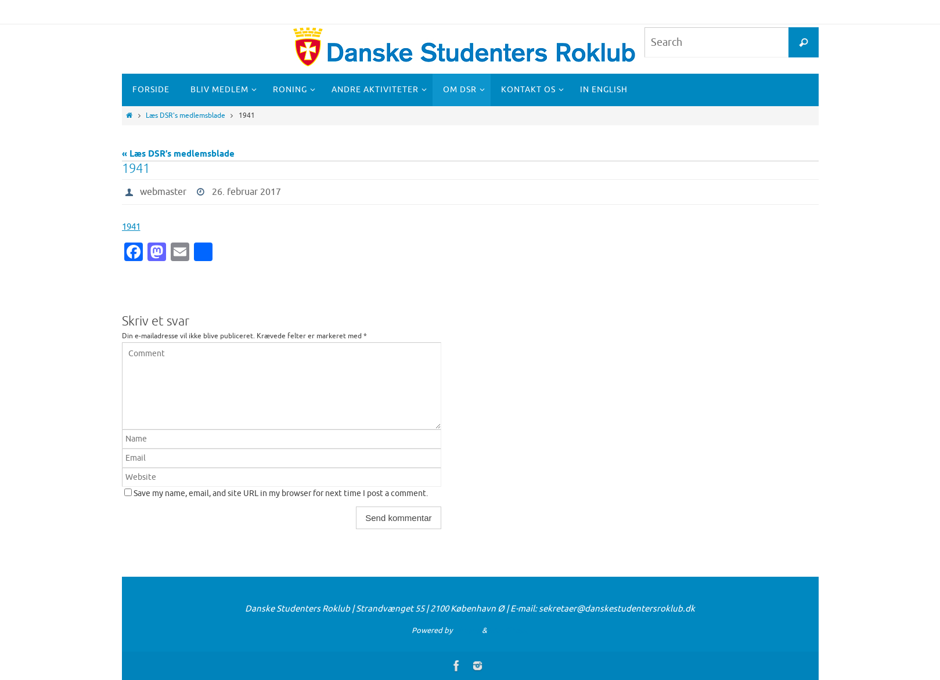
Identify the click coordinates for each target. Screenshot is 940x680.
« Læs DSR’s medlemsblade (178, 154)
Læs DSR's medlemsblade (185, 115)
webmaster (163, 192)
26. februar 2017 (246, 192)
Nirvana (467, 630)
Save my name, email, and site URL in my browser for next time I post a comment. (281, 493)
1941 (131, 227)
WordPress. (508, 630)
